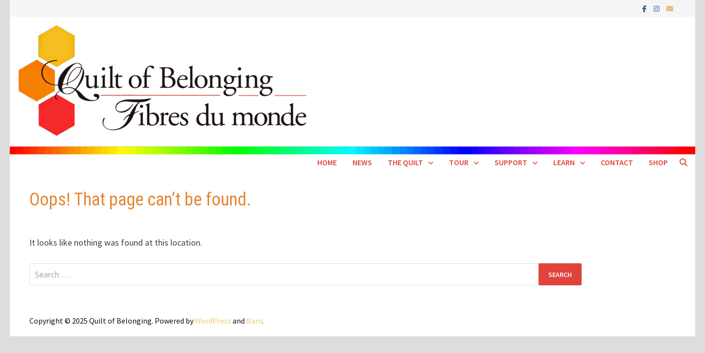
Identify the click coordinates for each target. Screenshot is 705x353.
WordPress (213, 321)
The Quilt (405, 162)
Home (327, 162)
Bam (254, 321)
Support (510, 162)
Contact (617, 162)
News (362, 162)
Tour (459, 162)
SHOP (658, 162)
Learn (564, 162)
